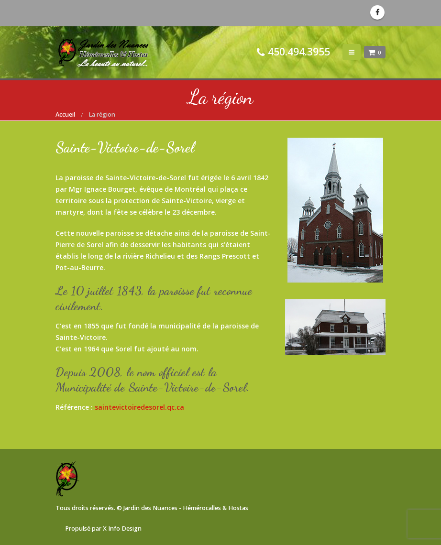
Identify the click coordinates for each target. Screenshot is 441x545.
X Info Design (122, 528)
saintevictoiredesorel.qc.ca (139, 407)
